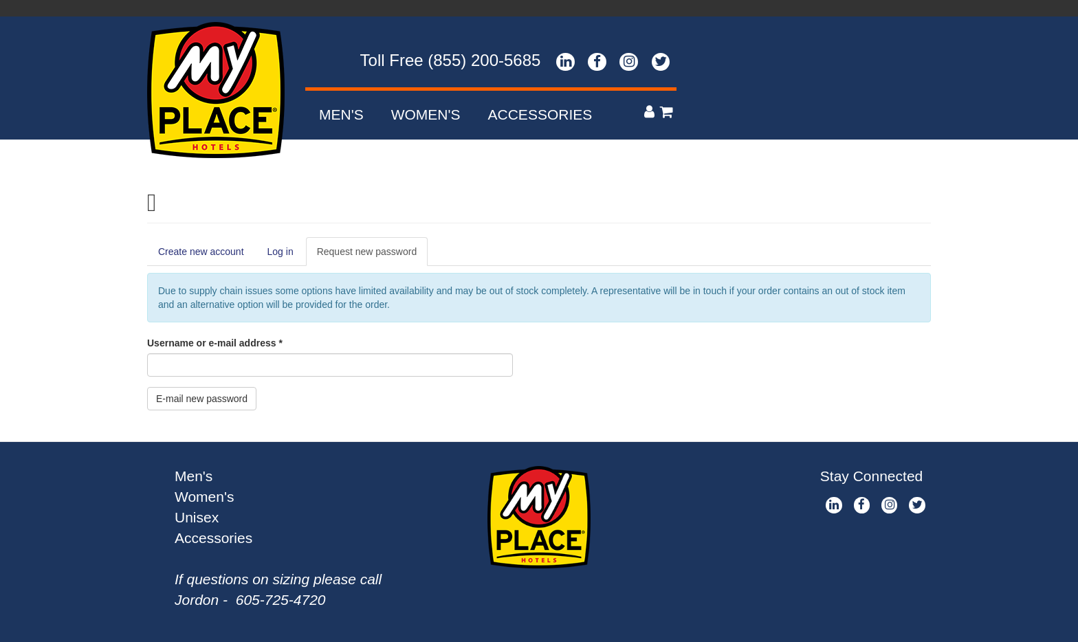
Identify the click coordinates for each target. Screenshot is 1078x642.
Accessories (540, 114)
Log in (280, 251)
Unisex (197, 517)
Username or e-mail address (215, 342)
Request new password (372, 255)
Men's (341, 114)
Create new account (201, 251)
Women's (426, 114)
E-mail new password (202, 398)
